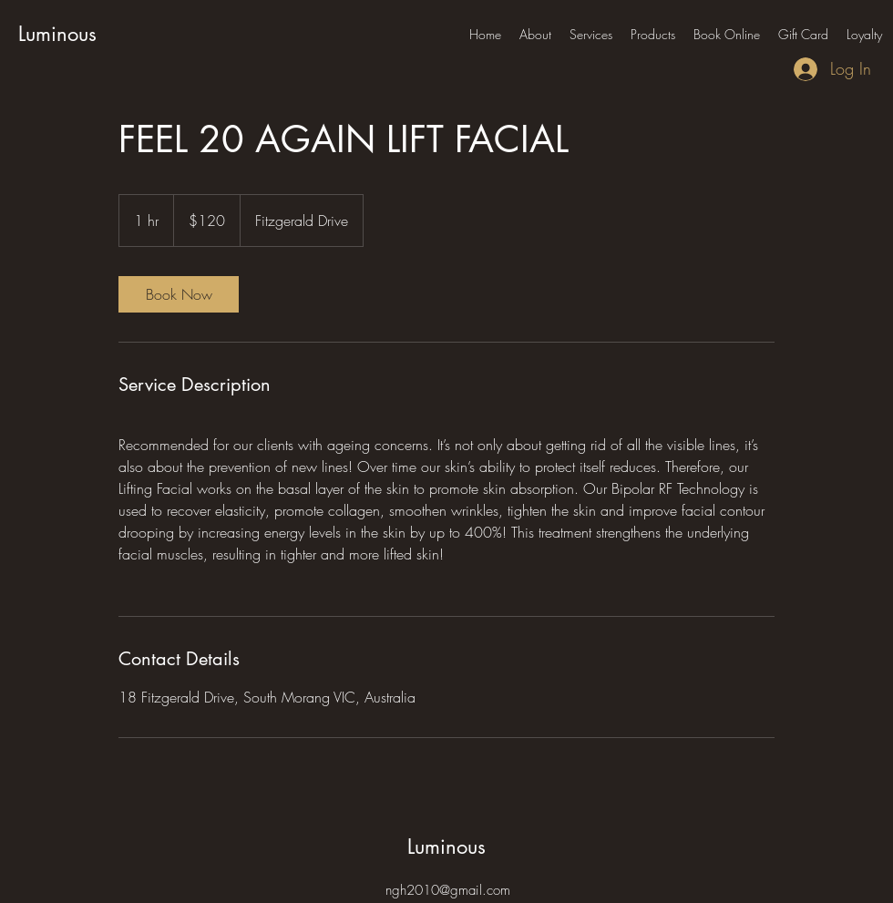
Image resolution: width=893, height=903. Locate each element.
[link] (178, 294)
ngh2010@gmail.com (447, 890)
